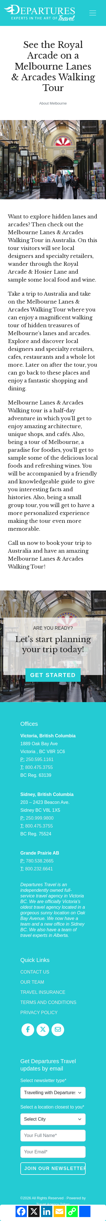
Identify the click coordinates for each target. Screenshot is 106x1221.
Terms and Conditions (48, 1002)
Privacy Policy (39, 1012)
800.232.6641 (39, 868)
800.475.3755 (39, 767)
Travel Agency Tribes (53, 1204)
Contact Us (34, 972)
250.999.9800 (40, 818)
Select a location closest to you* (52, 1107)
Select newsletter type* (43, 1080)
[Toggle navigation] (92, 13)
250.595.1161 (40, 759)
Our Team (32, 982)
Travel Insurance (42, 992)
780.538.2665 (40, 861)
